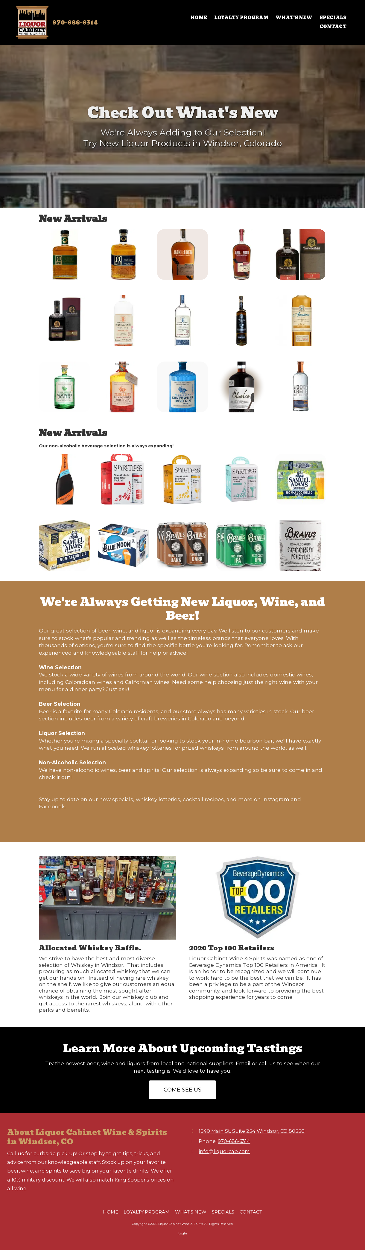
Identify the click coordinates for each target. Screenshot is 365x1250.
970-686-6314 (75, 22)
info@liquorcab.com (224, 1151)
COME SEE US (182, 1089)
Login (182, 1233)
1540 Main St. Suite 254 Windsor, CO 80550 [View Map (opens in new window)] (252, 1131)
